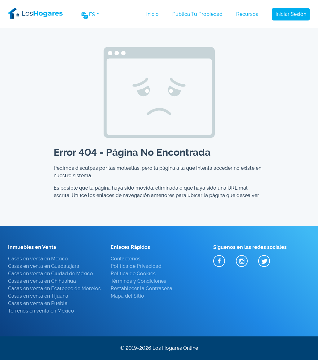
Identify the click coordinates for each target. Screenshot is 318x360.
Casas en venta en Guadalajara (43, 266)
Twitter (264, 261)
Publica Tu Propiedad (197, 14)
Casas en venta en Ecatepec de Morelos (54, 288)
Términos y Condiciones (138, 281)
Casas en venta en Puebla (38, 303)
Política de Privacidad (136, 266)
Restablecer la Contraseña (141, 288)
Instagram (242, 261)
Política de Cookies (133, 274)
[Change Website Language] (90, 16)
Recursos (247, 14)
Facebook (219, 261)
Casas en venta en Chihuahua (42, 281)
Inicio (152, 14)
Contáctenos (125, 259)
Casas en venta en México (38, 259)
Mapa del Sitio (127, 296)
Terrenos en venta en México (41, 311)
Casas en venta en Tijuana (38, 296)
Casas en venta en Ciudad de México (50, 274)
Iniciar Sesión (291, 14)
